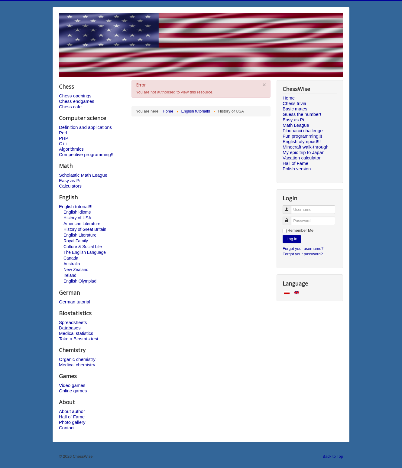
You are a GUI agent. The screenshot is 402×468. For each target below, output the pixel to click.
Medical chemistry (77, 364)
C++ (63, 143)
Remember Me (300, 230)
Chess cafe (70, 106)
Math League (296, 125)
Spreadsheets (73, 322)
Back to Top (333, 456)
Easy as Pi (69, 180)
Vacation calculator (302, 157)
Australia (71, 263)
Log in (292, 239)
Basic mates (295, 108)
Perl (63, 132)
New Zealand (76, 269)
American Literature (81, 223)
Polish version (297, 168)
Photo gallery (72, 422)
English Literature (79, 235)
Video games (72, 385)
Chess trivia (294, 103)
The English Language (84, 252)
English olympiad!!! (302, 141)
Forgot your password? (303, 254)
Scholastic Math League (83, 175)
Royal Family (75, 240)
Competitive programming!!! (87, 154)
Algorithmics (71, 149)
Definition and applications (85, 127)
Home (289, 97)
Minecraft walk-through (306, 146)
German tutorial (74, 301)
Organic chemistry (77, 359)
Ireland (69, 275)
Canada (70, 258)
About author (72, 411)
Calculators (70, 185)
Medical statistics (76, 333)
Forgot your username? (303, 248)
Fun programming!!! (302, 136)
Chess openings (75, 95)
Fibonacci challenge (303, 130)
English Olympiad (79, 281)
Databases (70, 327)
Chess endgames (76, 101)
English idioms (77, 212)
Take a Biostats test (78, 338)
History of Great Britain (84, 229)
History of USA (77, 217)
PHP (63, 138)
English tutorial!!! (75, 206)
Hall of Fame (72, 416)
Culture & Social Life (82, 246)
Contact (67, 427)
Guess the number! (302, 114)
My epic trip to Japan (303, 152)
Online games (73, 390)
